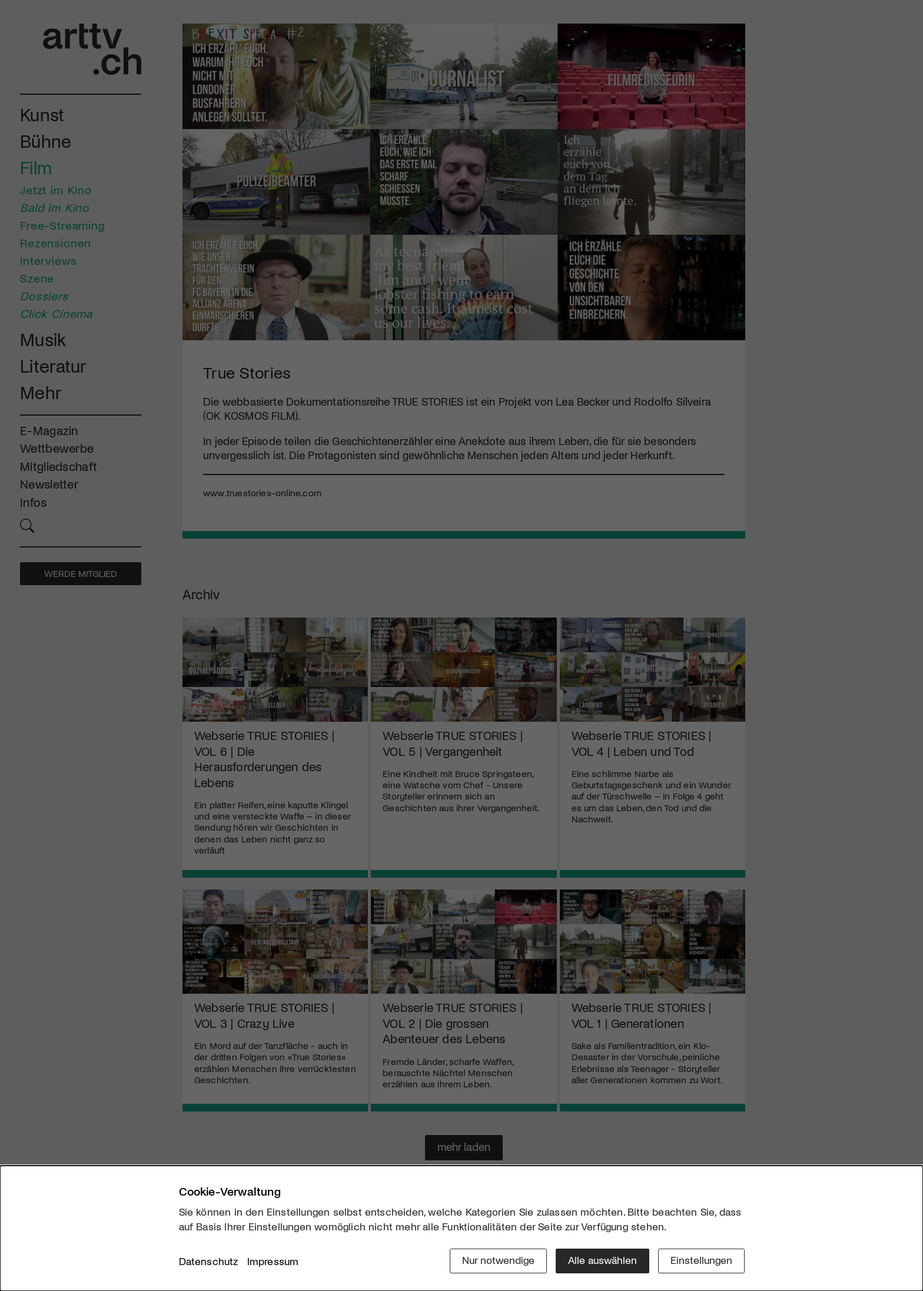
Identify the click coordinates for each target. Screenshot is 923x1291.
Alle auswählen (602, 1259)
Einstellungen (701, 1259)
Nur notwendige (498, 1259)
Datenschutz (208, 1261)
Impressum (273, 1261)
